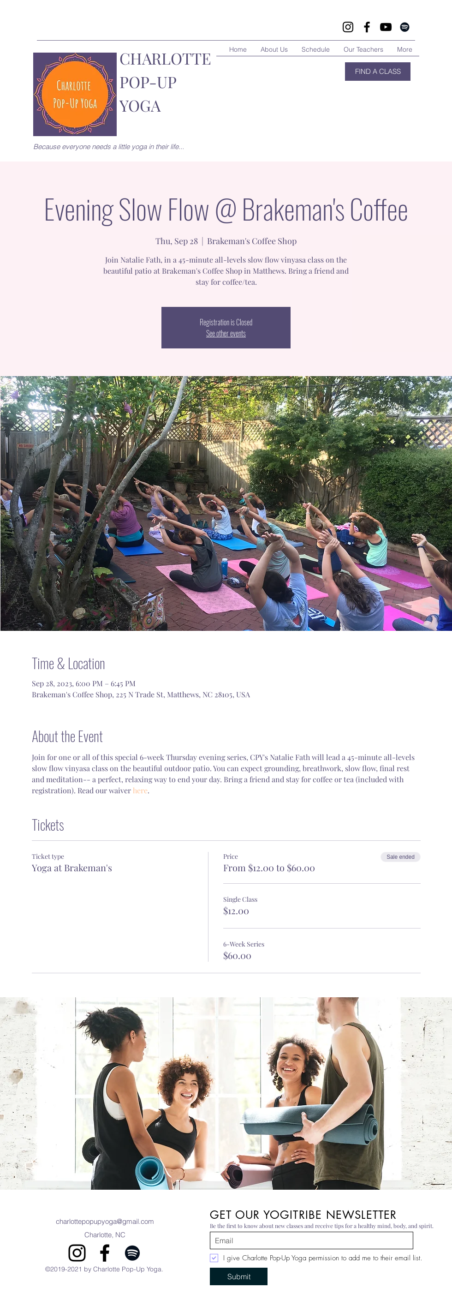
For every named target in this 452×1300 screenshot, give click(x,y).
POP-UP (148, 81)
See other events (226, 333)
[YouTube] (386, 27)
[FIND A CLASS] (377, 71)
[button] (226, 1093)
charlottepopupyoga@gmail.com (105, 1221)
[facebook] (104, 1252)
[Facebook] (367, 27)
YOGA (140, 105)
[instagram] (77, 1252)
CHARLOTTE (165, 58)
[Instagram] (348, 27)
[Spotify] (405, 27)
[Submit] (239, 1276)
